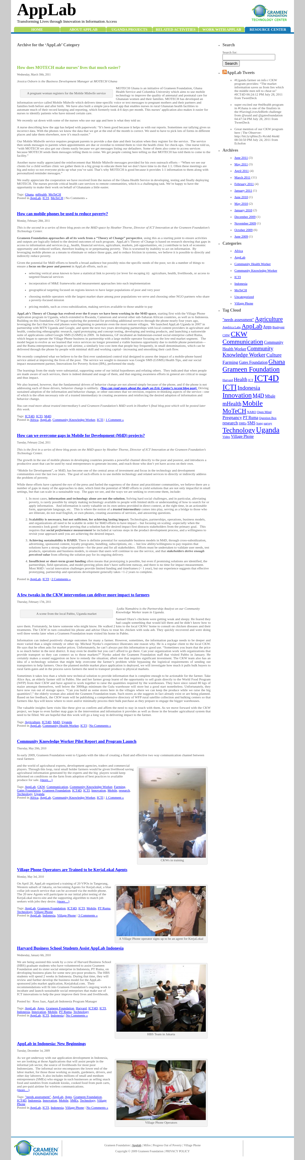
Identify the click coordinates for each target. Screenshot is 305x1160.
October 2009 (243, 230)
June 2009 (241, 236)
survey (268, 423)
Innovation (237, 395)
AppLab (46, 9)
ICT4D (266, 378)
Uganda (268, 430)
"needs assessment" (238, 320)
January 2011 (243, 190)
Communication (242, 341)
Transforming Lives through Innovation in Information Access (67, 21)
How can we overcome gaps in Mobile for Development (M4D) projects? (81, 435)
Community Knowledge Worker (255, 270)
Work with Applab (222, 29)
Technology (238, 430)
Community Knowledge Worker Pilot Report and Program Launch (76, 741)
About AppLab (83, 29)
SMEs (242, 423)
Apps (267, 327)
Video (226, 436)
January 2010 (243, 210)
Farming (230, 362)
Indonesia (241, 283)
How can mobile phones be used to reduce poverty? (62, 214)
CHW (226, 335)
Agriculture (269, 319)
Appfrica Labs (231, 327)
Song (259, 423)
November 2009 (245, 223)
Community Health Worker (252, 264)
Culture (273, 355)
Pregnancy (232, 417)
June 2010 (241, 197)
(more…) (46, 780)
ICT (250, 380)
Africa (238, 250)
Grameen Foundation (251, 369)
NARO (251, 412)
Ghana (276, 361)
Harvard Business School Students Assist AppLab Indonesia (70, 948)
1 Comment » (115, 419)
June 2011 (241, 157)
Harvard (227, 380)
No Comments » (100, 725)
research (230, 422)
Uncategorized (244, 296)
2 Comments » (61, 579)
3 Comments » (88, 915)
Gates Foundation (253, 362)
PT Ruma (250, 417)
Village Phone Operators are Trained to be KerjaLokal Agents (72, 870)
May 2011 (241, 164)
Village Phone (243, 303)
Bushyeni (278, 327)
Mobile (252, 403)
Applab (136, 1145)
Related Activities (176, 29)
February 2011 (244, 184)
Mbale (270, 396)
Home (37, 29)
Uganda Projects (129, 29)
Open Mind (264, 412)
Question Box (268, 418)
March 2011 (242, 177)
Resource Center (268, 29)
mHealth (232, 404)
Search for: (229, 52)
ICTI (237, 277)
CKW (239, 334)
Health (241, 379)
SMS (251, 423)
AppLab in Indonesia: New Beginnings (51, 1044)
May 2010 (241, 203)
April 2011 (241, 170)
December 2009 (245, 216)
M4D (258, 396)
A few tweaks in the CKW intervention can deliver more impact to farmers (83, 595)
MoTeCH (240, 290)
